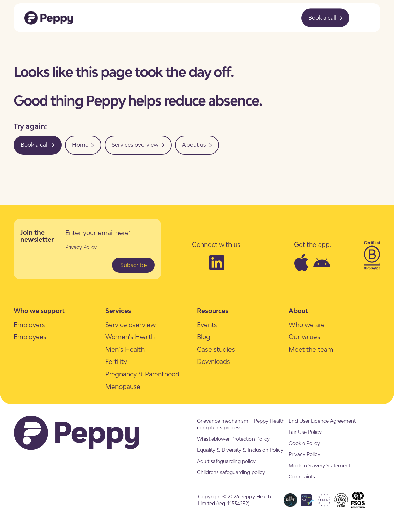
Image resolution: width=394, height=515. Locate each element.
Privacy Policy (81, 247)
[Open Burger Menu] (366, 18)
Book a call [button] (325, 17)
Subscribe (133, 265)
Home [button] (83, 144)
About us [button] (197, 144)
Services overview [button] (138, 144)
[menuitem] (29, 324)
